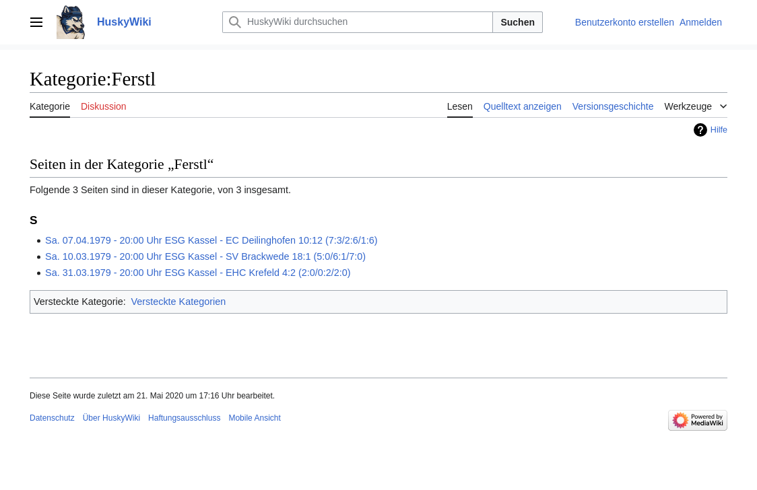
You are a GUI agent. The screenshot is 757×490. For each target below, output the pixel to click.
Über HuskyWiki (111, 418)
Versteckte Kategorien (178, 301)
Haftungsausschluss (184, 418)
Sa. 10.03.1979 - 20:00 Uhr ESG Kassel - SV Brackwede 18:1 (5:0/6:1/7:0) (205, 256)
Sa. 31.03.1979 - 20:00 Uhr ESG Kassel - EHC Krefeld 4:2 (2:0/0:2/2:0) (198, 272)
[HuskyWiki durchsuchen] (357, 22)
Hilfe (719, 130)
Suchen (517, 22)
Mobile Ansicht (254, 418)
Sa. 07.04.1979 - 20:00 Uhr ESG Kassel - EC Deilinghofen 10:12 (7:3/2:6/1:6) (211, 240)
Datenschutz (52, 418)
